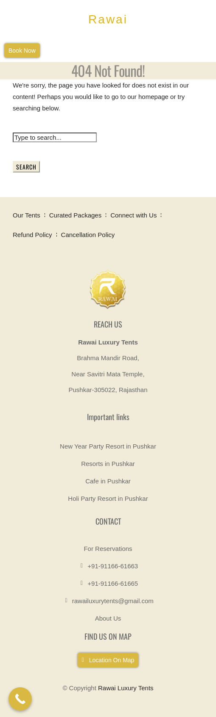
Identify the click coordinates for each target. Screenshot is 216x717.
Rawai (108, 19)
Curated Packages (75, 215)
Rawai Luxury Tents (126, 688)
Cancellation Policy (88, 234)
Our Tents (26, 215)
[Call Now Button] (20, 699)
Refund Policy (32, 234)
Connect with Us (133, 215)
